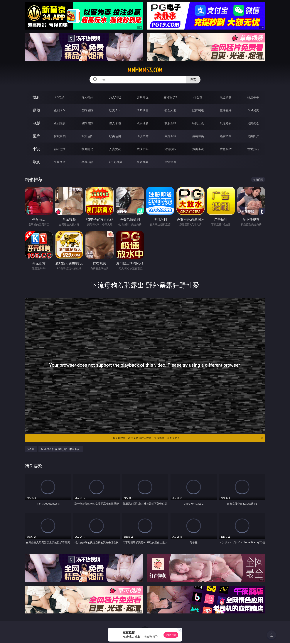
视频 (36, 110)
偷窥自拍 (60, 136)
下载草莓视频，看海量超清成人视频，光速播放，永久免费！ (186, 438)
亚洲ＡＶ (60, 110)
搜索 (193, 80)
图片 (36, 135)
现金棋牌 (226, 97)
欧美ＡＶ (115, 110)
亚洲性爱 (60, 123)
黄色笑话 (226, 149)
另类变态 (253, 123)
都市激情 (60, 149)
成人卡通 (115, 123)
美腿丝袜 (170, 136)
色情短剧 (170, 162)
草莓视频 (87, 162)
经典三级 (198, 123)
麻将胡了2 (170, 97)
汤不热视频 (115, 162)
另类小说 (198, 149)
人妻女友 (115, 149)
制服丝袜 (170, 123)
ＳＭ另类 (253, 110)
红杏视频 (143, 162)
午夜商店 (60, 162)
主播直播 (226, 110)
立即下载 (171, 635)
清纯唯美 (198, 136)
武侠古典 (143, 149)
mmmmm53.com (145, 70)
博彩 (36, 97)
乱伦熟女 (226, 123)
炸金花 (197, 97)
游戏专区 (143, 97)
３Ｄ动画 (143, 110)
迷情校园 (170, 149)
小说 (36, 148)
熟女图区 (226, 136)
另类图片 (253, 136)
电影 (36, 123)
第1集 (30, 449)
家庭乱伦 (87, 149)
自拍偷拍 (87, 110)
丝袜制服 (198, 110)
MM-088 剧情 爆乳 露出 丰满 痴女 (60, 449)
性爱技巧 (253, 149)
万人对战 (115, 97)
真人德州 (87, 97)
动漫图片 (143, 136)
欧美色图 (115, 136)
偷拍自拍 (87, 123)
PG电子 (60, 97)
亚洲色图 (87, 136)
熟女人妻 (170, 110)
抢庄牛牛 (253, 97)
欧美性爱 (143, 123)
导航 (36, 161)
